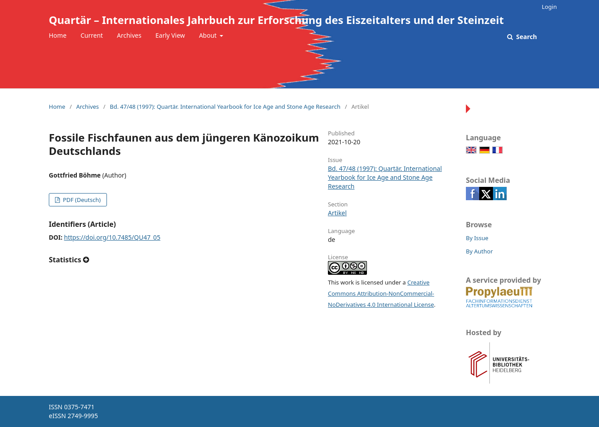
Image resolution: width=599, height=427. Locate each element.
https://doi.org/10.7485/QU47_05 (112, 237)
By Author (479, 251)
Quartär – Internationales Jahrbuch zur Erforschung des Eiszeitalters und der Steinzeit (276, 19)
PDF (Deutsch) (81, 200)
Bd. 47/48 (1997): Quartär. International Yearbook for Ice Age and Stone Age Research (225, 107)
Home (58, 35)
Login (549, 7)
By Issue (477, 238)
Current (91, 35)
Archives (129, 35)
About (208, 35)
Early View (170, 35)
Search (526, 36)
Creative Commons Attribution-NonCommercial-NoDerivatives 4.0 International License (381, 293)
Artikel (337, 213)
